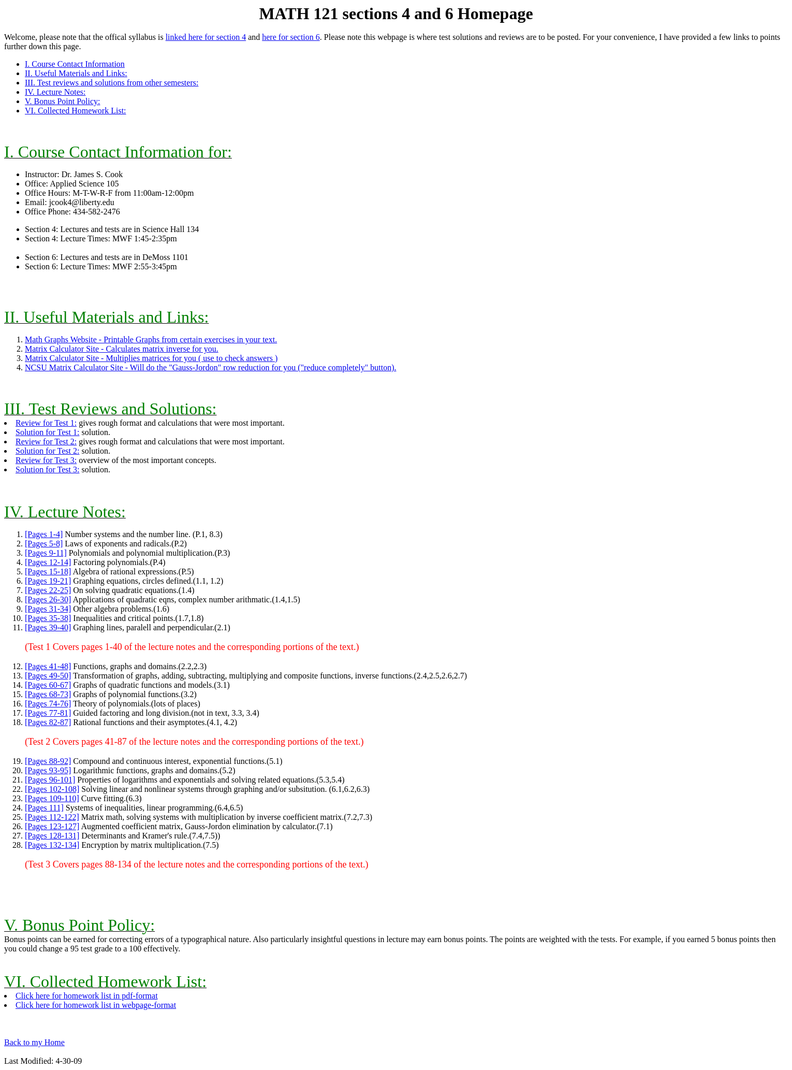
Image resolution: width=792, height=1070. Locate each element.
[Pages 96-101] (50, 779)
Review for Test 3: (46, 460)
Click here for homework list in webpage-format (96, 1005)
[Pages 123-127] (52, 826)
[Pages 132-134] (52, 845)
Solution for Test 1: (47, 432)
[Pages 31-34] (48, 608)
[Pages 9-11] (46, 552)
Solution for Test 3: (47, 469)
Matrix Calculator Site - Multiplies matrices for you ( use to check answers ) (151, 358)
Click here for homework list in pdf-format (87, 995)
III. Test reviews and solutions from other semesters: (111, 82)
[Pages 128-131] (52, 835)
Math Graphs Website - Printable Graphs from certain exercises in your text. (151, 339)
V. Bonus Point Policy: (62, 101)
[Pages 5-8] (44, 543)
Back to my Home (34, 1042)
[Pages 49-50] (48, 675)
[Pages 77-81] (48, 712)
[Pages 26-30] (48, 599)
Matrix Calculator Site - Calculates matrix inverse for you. (121, 348)
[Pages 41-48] (48, 666)
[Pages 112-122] (52, 817)
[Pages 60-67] (48, 685)
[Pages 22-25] (48, 590)
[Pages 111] (44, 807)
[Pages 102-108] (52, 789)
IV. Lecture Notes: (55, 92)
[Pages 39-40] (48, 627)
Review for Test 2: (46, 441)
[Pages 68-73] (48, 694)
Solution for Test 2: (47, 450)
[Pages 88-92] (48, 761)
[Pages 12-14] (48, 562)
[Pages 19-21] (48, 580)
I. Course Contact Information (75, 64)
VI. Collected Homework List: (75, 110)
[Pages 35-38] (48, 618)
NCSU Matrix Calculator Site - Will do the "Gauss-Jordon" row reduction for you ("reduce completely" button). (210, 367)
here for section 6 (291, 37)
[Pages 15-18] (48, 571)
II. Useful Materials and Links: (76, 73)
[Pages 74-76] (48, 703)
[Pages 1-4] (44, 534)
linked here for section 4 (206, 37)
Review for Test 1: (46, 422)
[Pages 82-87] (48, 722)
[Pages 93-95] (48, 770)
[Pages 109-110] (52, 798)
